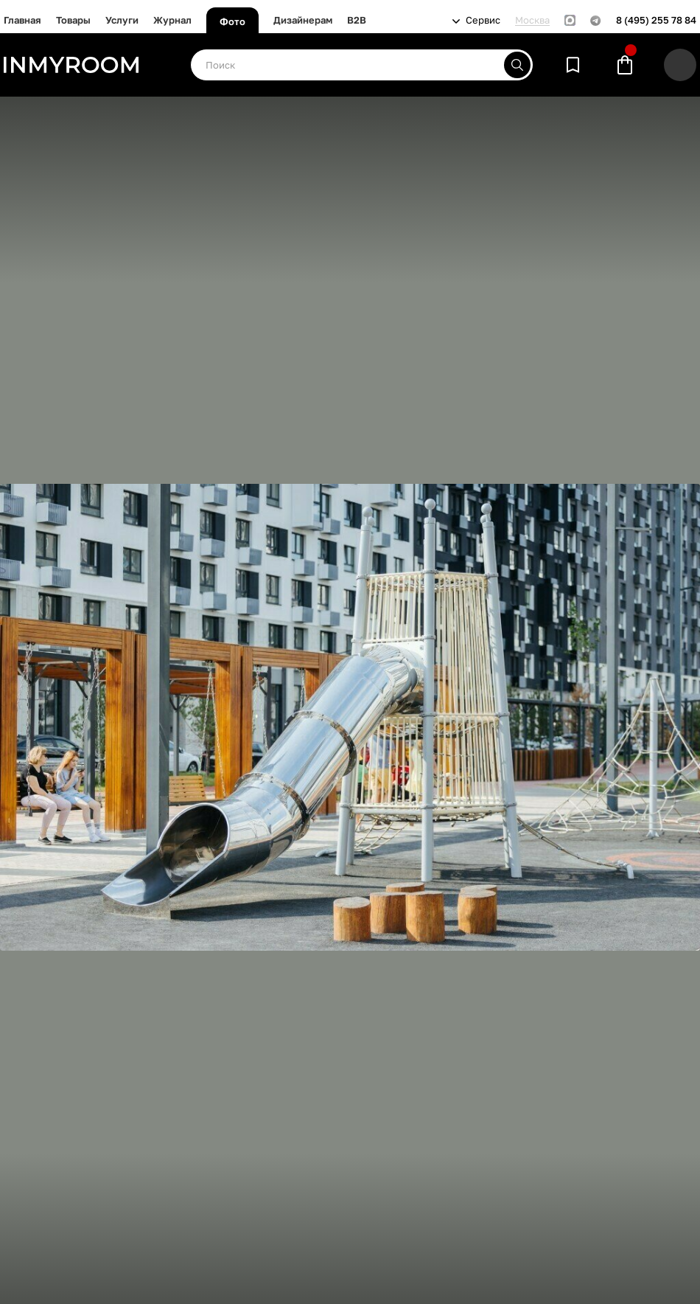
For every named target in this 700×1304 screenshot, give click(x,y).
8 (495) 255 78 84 (656, 20)
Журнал (172, 20)
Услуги (122, 20)
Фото (232, 21)
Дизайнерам (302, 20)
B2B (356, 20)
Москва (532, 20)
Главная (22, 20)
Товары (73, 20)
